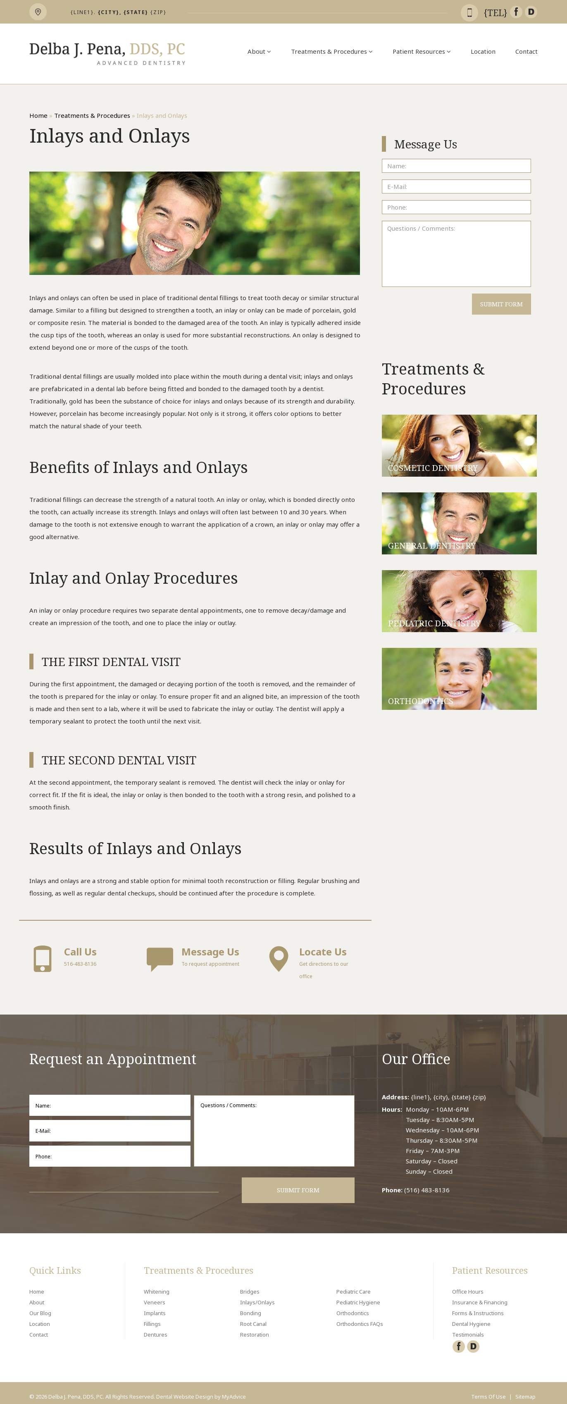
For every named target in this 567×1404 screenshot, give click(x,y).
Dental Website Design (184, 1389)
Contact (526, 51)
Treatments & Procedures (332, 51)
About (259, 51)
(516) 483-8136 (427, 1183)
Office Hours (468, 1284)
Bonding (250, 1306)
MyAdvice (234, 1389)
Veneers (154, 1295)
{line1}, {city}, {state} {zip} (448, 1090)
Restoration (254, 1327)
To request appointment (195, 958)
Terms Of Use (488, 1389)
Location (483, 51)
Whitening (156, 1284)
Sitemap (525, 1389)
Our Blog (40, 1306)
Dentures (155, 1327)
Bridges (250, 1284)
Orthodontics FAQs (359, 1316)
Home (38, 115)
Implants (155, 1306)
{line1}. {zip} (119, 12)
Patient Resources (422, 51)
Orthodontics (352, 1306)
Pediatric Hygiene (358, 1295)
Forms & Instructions (478, 1306)
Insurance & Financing (479, 1295)
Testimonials (468, 1327)
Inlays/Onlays (257, 1295)
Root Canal (253, 1316)
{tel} (497, 13)
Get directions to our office (312, 963)
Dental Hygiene (471, 1316)
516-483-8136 (77, 958)
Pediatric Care (353, 1284)
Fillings (152, 1316)
